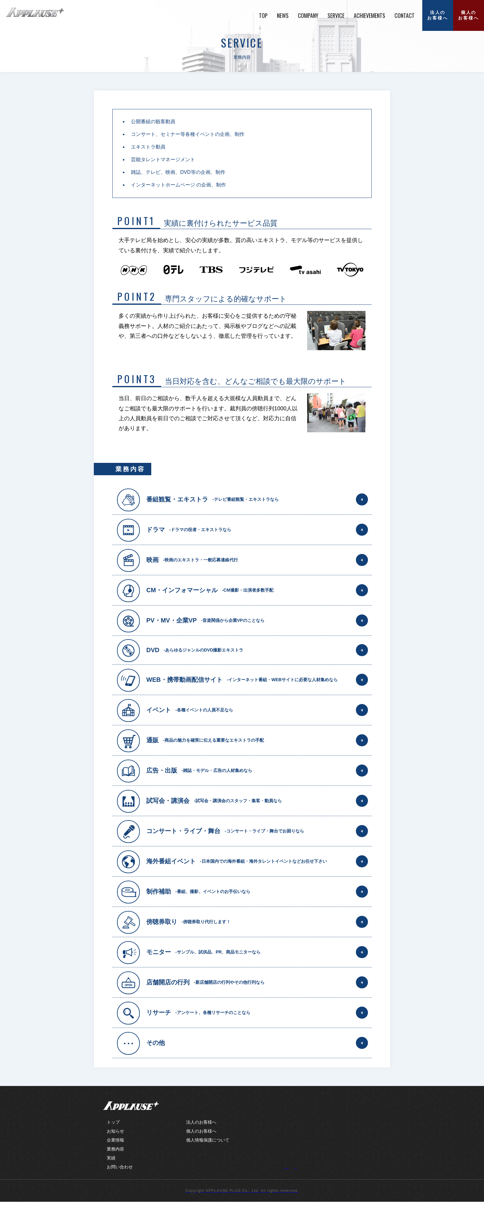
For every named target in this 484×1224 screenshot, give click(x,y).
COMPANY (308, 15)
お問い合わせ (120, 1189)
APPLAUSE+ (131, 1128)
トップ (113, 1144)
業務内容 (115, 1171)
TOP (263, 15)
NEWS (283, 15)
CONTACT (404, 15)
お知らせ (115, 1153)
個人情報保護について (207, 1162)
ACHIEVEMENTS (369, 15)
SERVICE (336, 15)
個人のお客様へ (468, 15)
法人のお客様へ (437, 15)
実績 (111, 1180)
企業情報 (115, 1162)
